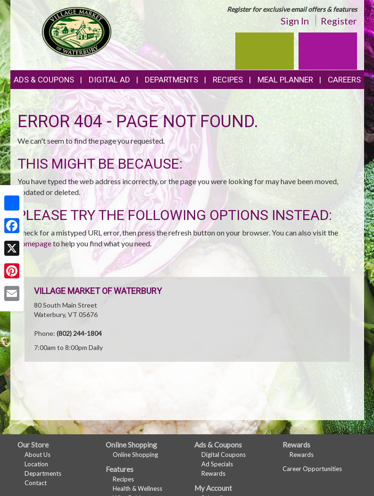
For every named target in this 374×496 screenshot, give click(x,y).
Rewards (213, 473)
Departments (43, 473)
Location (36, 464)
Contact (36, 483)
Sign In (295, 20)
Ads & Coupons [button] (44, 79)
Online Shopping (135, 454)
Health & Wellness (137, 488)
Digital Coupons (223, 454)
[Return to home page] (77, 31)
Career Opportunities (312, 468)
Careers (344, 79)
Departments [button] (171, 79)
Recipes (228, 79)
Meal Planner (285, 79)
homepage (34, 243)
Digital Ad (109, 79)
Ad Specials (217, 464)
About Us (37, 454)
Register (339, 20)
